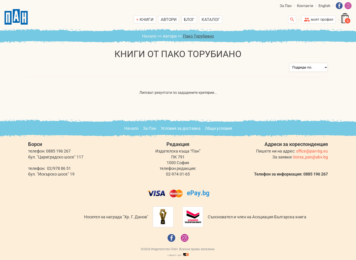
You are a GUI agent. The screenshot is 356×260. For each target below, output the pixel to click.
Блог (189, 19)
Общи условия (218, 128)
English (324, 6)
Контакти (305, 6)
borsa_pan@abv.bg (310, 157)
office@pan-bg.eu (312, 151)
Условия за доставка (180, 128)
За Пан (286, 6)
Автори (169, 19)
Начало (149, 36)
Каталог (211, 19)
